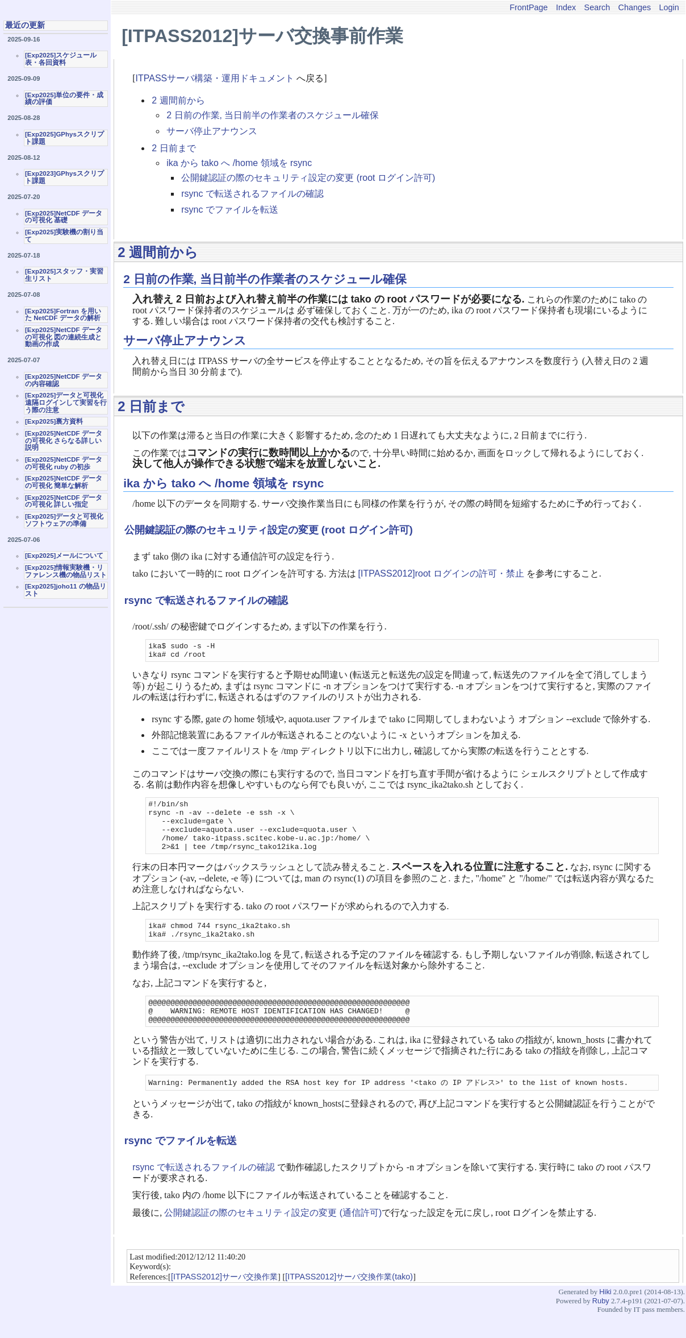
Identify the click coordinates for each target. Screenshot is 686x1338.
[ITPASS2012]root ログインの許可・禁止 (441, 573)
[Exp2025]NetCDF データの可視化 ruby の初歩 (63, 463)
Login (669, 7)
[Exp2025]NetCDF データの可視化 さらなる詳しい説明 (63, 440)
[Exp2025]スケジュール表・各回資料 (61, 59)
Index (566, 7)
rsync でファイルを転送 (229, 209)
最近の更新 (25, 25)
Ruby (600, 1323)
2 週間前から (178, 100)
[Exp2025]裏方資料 (54, 421)
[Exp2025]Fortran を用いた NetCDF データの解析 (63, 315)
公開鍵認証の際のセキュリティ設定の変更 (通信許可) (273, 1235)
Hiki (605, 1314)
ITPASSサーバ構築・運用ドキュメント (215, 78)
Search (597, 7)
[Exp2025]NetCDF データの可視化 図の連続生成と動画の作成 (63, 336)
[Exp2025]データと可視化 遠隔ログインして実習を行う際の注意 (66, 402)
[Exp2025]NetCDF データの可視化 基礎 (63, 217)
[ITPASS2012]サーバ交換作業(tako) (349, 1299)
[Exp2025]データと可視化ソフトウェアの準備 (64, 520)
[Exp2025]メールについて (64, 555)
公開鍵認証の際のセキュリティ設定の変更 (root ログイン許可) (308, 178)
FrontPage (528, 7)
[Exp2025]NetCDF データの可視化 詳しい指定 (63, 501)
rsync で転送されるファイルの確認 (252, 193)
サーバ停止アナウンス (211, 131)
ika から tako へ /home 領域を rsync (239, 163)
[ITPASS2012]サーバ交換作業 (224, 1299)
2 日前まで (173, 148)
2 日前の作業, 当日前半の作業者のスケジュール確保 (272, 115)
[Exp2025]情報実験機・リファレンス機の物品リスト (66, 571)
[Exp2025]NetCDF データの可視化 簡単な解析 (63, 482)
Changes (634, 7)
